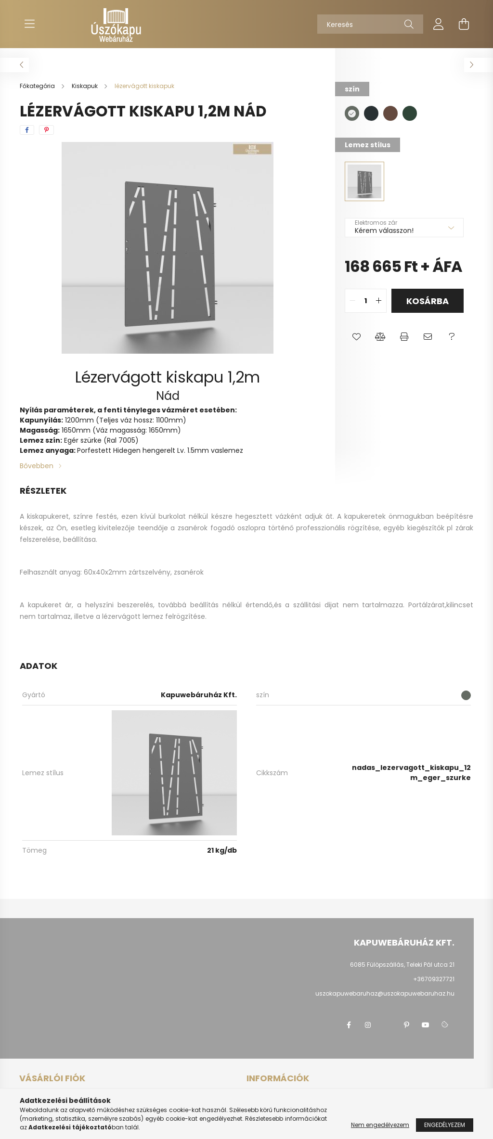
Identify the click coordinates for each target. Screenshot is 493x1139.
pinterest (406, 1025)
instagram (367, 1025)
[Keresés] (370, 24)
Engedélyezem (444, 1125)
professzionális (320, 528)
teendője (153, 528)
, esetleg (81, 528)
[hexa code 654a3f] (390, 113)
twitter (387, 1025)
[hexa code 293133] (371, 113)
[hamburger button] (29, 24)
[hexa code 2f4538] (409, 113)
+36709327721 (433, 979)
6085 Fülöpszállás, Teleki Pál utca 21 (402, 964)
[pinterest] (46, 130)
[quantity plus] (379, 301)
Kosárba (427, 301)
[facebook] (27, 130)
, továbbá (170, 605)
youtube (425, 1025)
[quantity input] (366, 300)
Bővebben (36, 466)
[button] (356, 336)
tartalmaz (54, 616)
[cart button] (463, 24)
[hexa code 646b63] (352, 113)
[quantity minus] (352, 301)
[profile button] (438, 24)
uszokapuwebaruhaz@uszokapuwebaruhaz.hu (384, 993)
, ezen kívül (136, 516)
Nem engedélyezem (380, 1125)
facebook (348, 1025)
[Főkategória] (38, 86)
